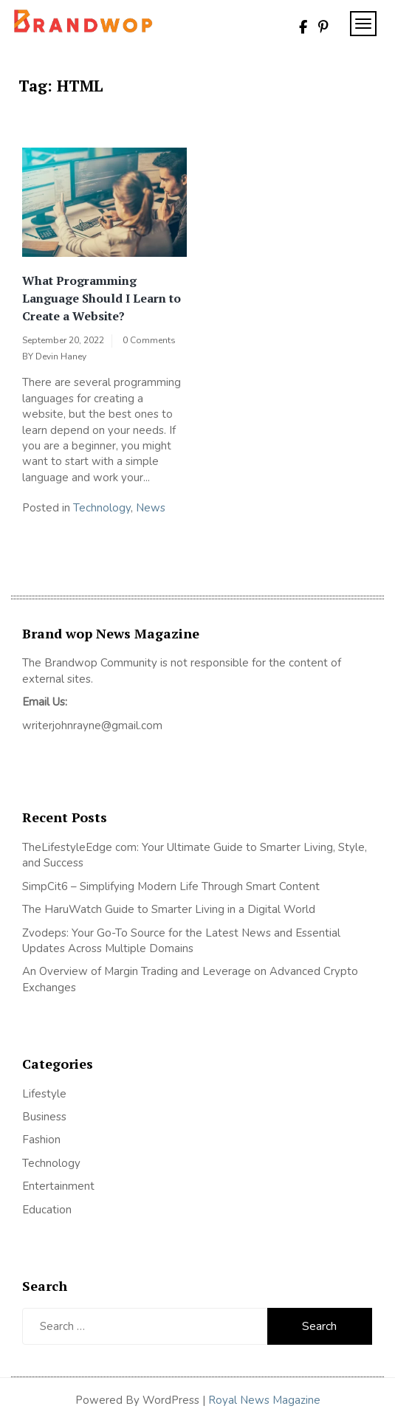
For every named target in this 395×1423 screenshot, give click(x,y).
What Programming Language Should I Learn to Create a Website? (101, 298)
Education (47, 1209)
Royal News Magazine (264, 1400)
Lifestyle (44, 1093)
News (150, 507)
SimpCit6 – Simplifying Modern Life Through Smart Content (171, 886)
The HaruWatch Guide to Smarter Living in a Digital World (168, 909)
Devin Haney (60, 356)
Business (44, 1116)
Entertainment (58, 1186)
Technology (102, 507)
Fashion (41, 1139)
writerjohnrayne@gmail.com (92, 725)
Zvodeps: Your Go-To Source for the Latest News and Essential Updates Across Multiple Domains (181, 941)
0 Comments (149, 340)
